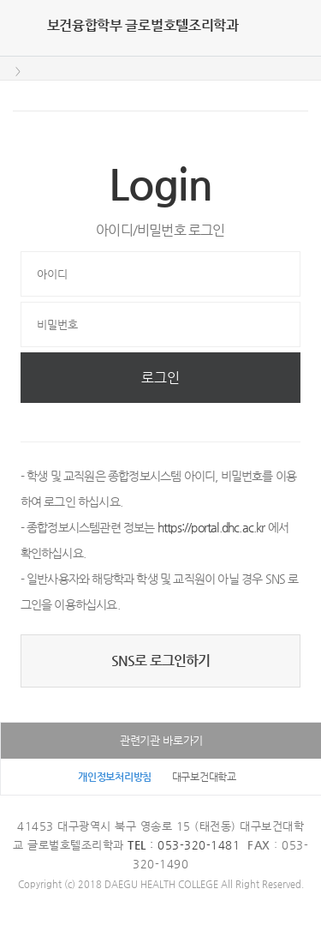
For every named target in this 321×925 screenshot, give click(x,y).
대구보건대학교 (204, 777)
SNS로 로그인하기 (161, 660)
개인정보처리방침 (115, 777)
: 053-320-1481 (184, 844)
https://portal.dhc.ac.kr (211, 527)
